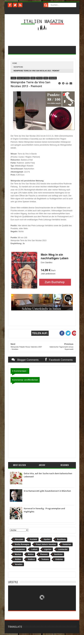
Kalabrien (67, 544)
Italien (33, 78)
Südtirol (31, 559)
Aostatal (33, 539)
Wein (45, 78)
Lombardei (62, 549)
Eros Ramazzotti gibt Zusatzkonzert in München (47, 490)
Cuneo (13, 78)
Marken (18, 554)
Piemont (39, 78)
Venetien (18, 564)
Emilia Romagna (22, 544)
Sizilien (18, 559)
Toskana (45, 559)
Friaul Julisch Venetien (46, 544)
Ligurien (47, 549)
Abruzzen (19, 539)
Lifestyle (13, 582)
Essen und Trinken (23, 78)
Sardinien (58, 554)
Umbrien (59, 559)
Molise (31, 554)
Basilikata (61, 539)
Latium (34, 549)
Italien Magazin (43, 21)
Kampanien (20, 549)
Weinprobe (18, 67)
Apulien (47, 539)
